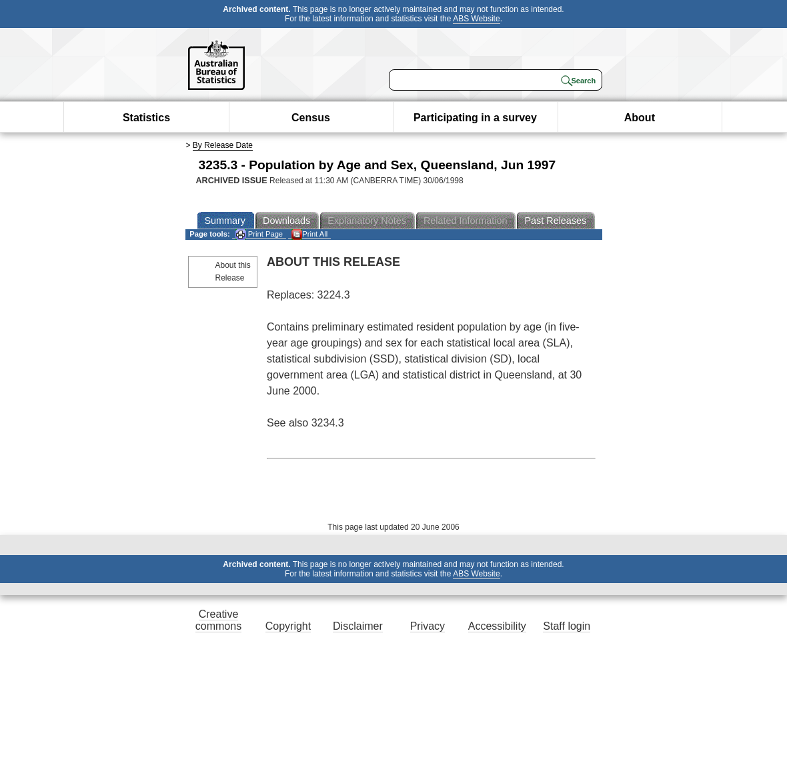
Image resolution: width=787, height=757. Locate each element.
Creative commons (218, 620)
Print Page (259, 234)
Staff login (566, 626)
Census (310, 117)
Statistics (146, 117)
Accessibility (497, 626)
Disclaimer (358, 626)
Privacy (427, 626)
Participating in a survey (475, 117)
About (639, 117)
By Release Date (223, 145)
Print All (309, 234)
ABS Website (476, 18)
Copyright (288, 626)
